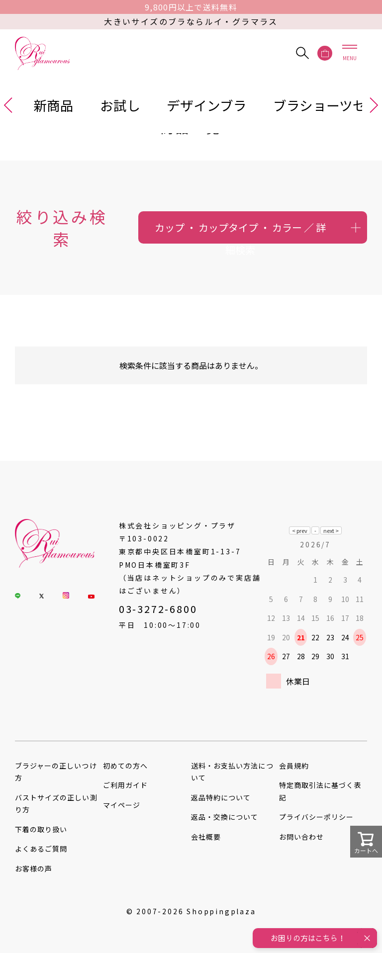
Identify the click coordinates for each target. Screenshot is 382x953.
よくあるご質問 (41, 849)
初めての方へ (125, 766)
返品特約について (221, 797)
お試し (120, 105)
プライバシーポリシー (316, 817)
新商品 (53, 105)
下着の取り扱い (41, 829)
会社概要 (206, 837)
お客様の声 (33, 868)
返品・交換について (224, 817)
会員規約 (294, 766)
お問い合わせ (301, 837)
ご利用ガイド (125, 785)
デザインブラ (207, 105)
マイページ (121, 805)
